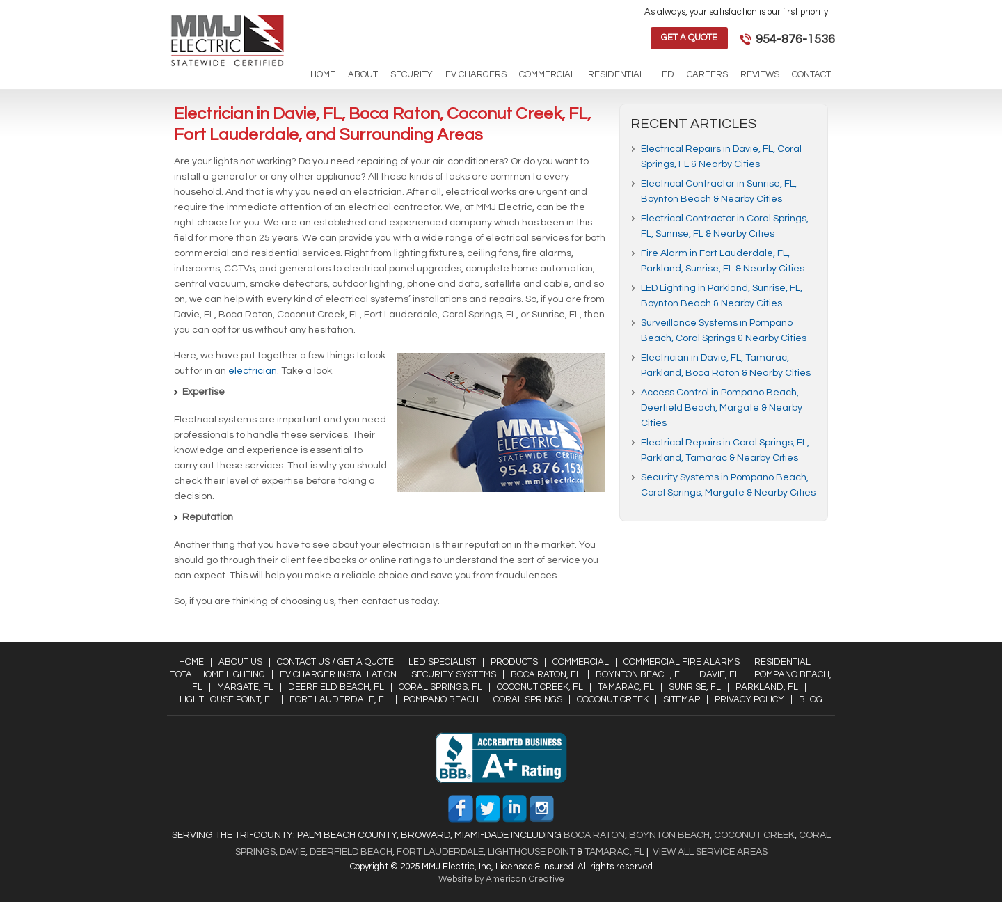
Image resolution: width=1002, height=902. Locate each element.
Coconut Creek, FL (540, 687)
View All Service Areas (710, 852)
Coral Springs (527, 699)
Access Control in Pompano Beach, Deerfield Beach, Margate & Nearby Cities (721, 408)
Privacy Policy (749, 699)
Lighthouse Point (530, 852)
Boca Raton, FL (546, 674)
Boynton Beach (669, 835)
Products (514, 662)
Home (191, 662)
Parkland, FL (766, 687)
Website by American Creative (501, 879)
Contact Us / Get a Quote (335, 662)
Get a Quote (689, 37)
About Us (240, 662)
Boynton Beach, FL (640, 674)
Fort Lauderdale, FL (339, 699)
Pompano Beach (441, 699)
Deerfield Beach (350, 852)
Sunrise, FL (695, 687)
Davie (292, 852)
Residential (782, 662)
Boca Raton (594, 835)
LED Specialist (442, 662)
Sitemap (681, 699)
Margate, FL (245, 687)
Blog (810, 699)
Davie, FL (719, 674)
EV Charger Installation (338, 674)
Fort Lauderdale (440, 852)
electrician (252, 371)
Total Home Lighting (217, 674)
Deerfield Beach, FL (336, 687)
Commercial (580, 662)
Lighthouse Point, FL (227, 699)
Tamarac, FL (626, 687)
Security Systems (453, 674)
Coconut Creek (613, 699)
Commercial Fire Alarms (681, 662)
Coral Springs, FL (440, 687)
